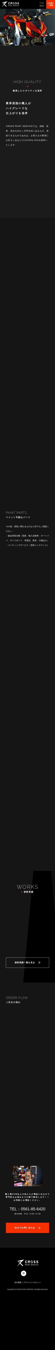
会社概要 (17, 1282)
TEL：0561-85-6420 (27, 1209)
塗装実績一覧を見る (25, 962)
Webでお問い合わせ (25, 1228)
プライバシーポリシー (32, 1282)
